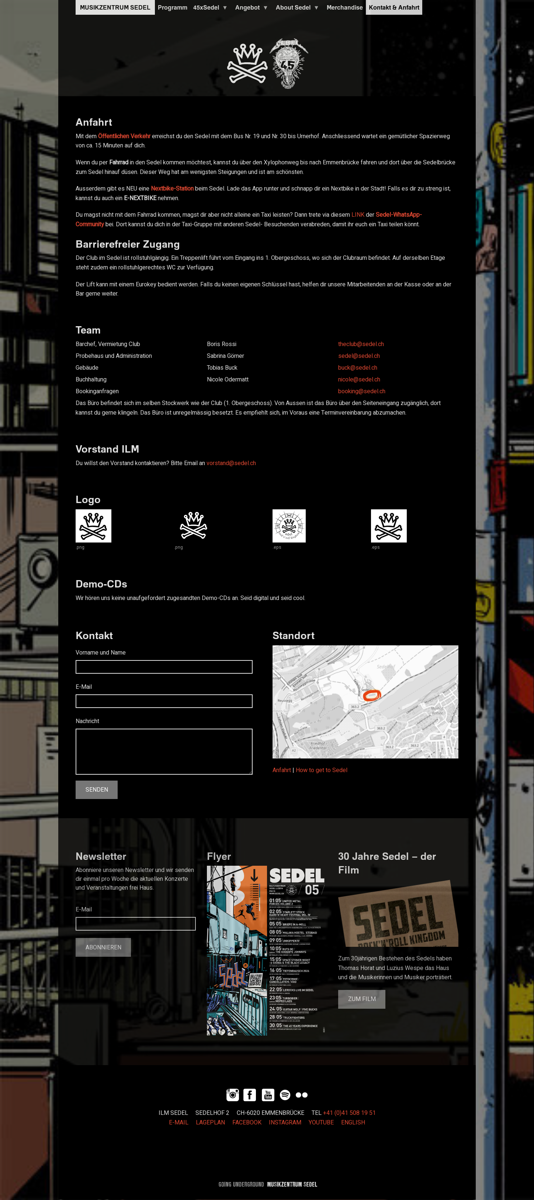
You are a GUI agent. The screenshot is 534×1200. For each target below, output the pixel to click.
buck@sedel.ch (357, 367)
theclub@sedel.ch (361, 344)
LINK (357, 214)
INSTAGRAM (285, 1122)
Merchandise (345, 7)
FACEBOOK (246, 1122)
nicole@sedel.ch (359, 379)
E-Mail (84, 687)
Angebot (250, 9)
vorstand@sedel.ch (231, 463)
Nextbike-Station (172, 188)
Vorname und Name (101, 652)
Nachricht (87, 721)
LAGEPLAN (210, 1122)
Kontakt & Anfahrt (394, 7)
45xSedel (209, 9)
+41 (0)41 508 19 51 (349, 1113)
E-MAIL (178, 1122)
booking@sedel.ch (361, 391)
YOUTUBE (321, 1122)
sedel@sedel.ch (359, 356)
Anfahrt (282, 770)
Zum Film (362, 999)
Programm (172, 7)
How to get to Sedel (321, 770)
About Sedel (296, 9)
